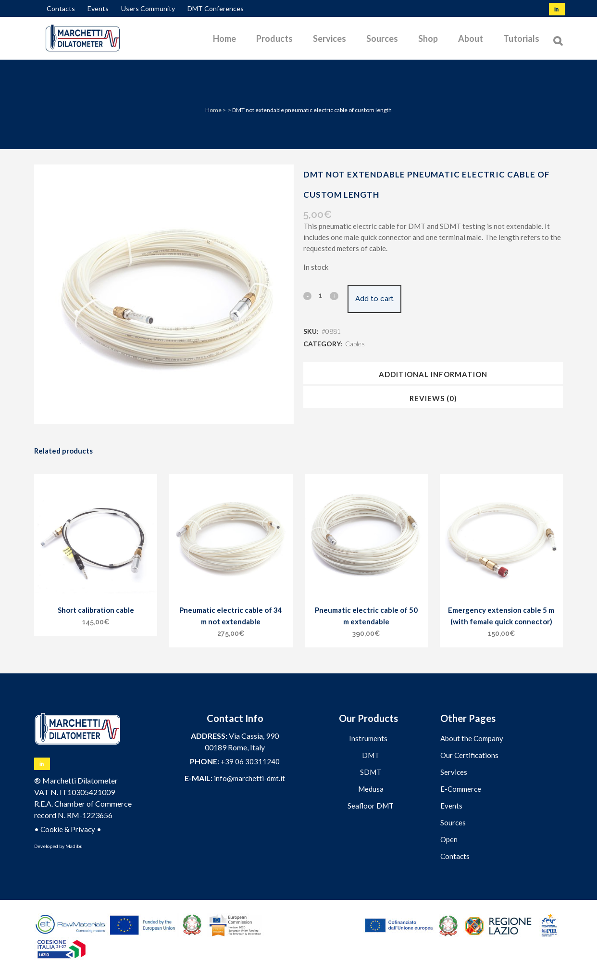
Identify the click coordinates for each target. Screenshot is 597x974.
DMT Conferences (215, 8)
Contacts (61, 8)
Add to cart (381, 298)
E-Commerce (460, 788)
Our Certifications (469, 755)
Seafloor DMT (371, 805)
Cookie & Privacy (67, 829)
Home (213, 110)
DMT (370, 755)
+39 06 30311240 (250, 761)
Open (449, 839)
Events (98, 8)
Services (453, 772)
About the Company (471, 738)
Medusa (371, 788)
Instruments (368, 738)
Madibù (74, 846)
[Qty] (320, 295)
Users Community (148, 8)
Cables (355, 344)
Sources (453, 822)
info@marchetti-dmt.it (249, 778)
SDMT (370, 772)
